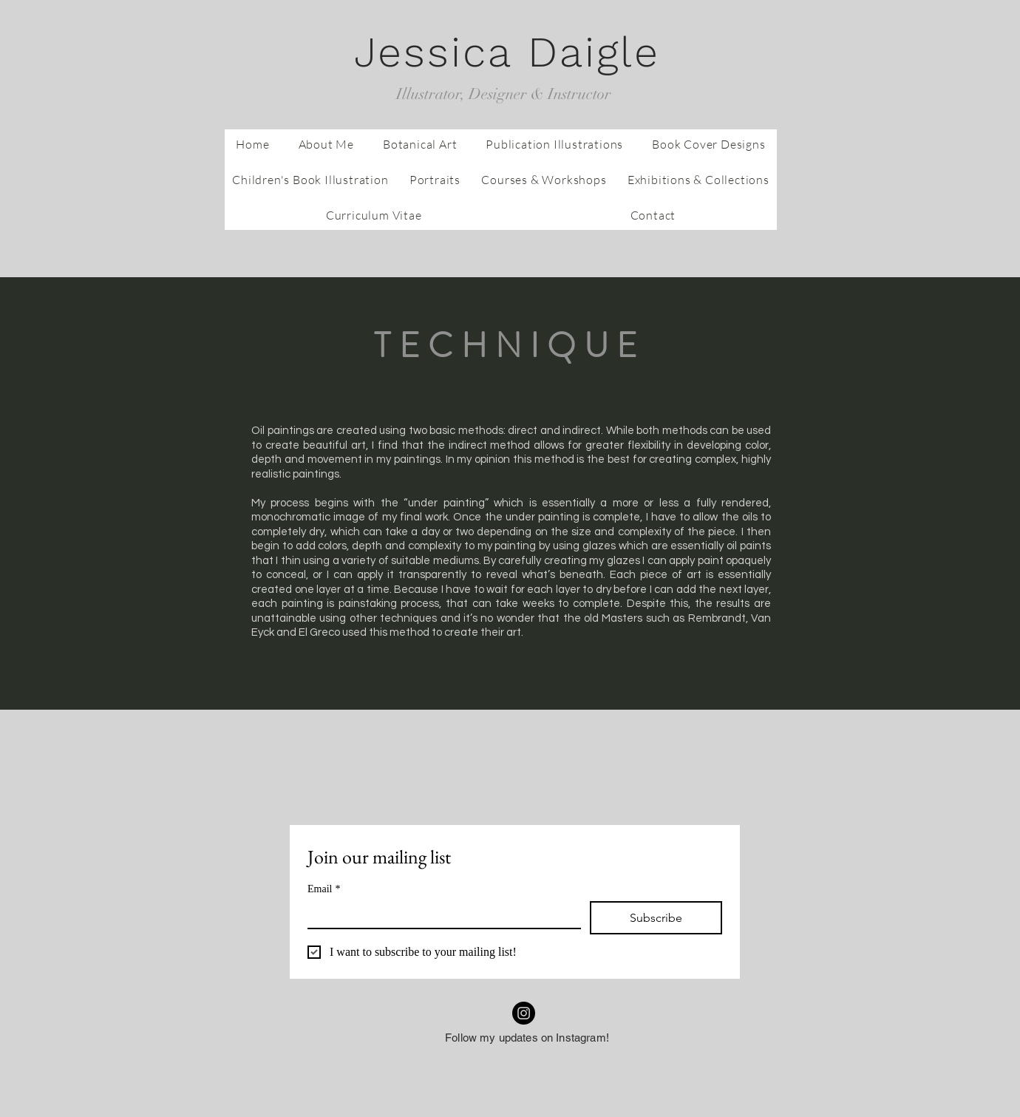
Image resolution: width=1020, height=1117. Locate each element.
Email (323, 889)
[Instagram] (523, 1013)
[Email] (439, 914)
